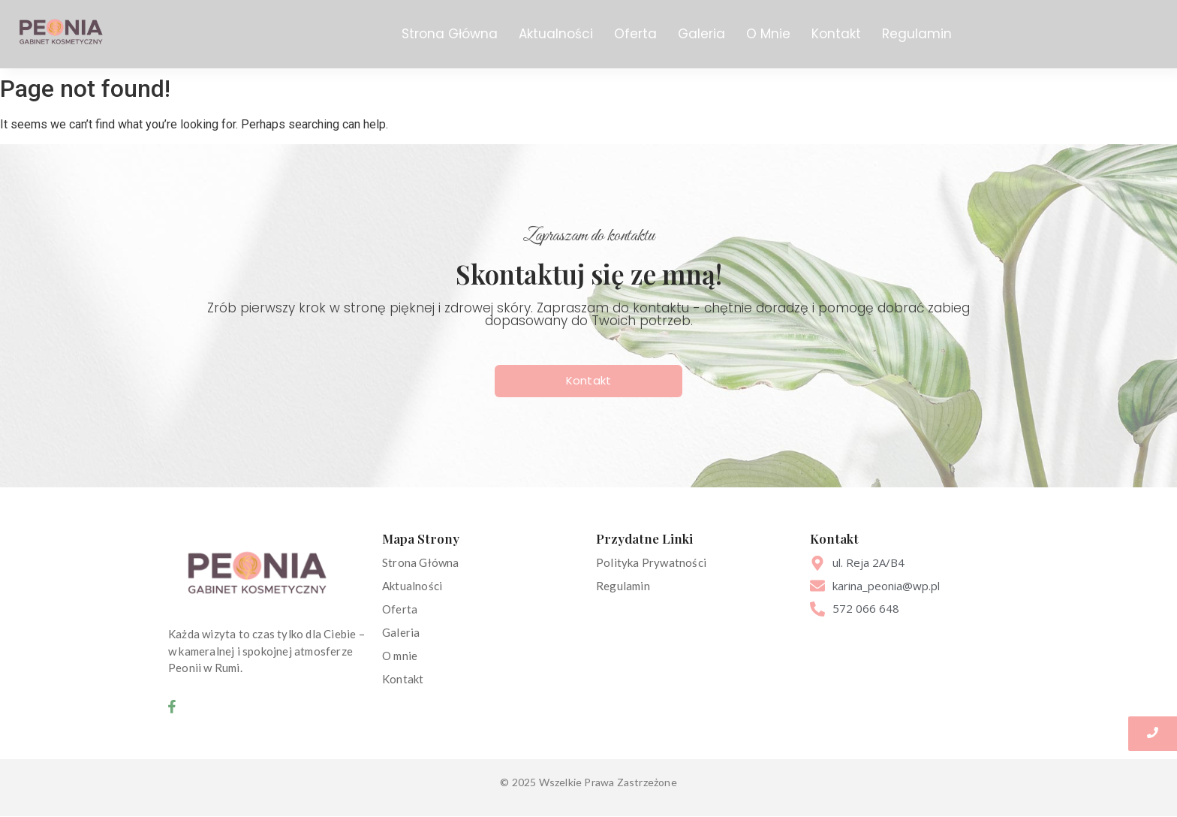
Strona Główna (450, 34)
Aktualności (556, 34)
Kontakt (836, 34)
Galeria (701, 34)
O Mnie (768, 34)
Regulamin (917, 34)
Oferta (635, 34)
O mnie (399, 655)
